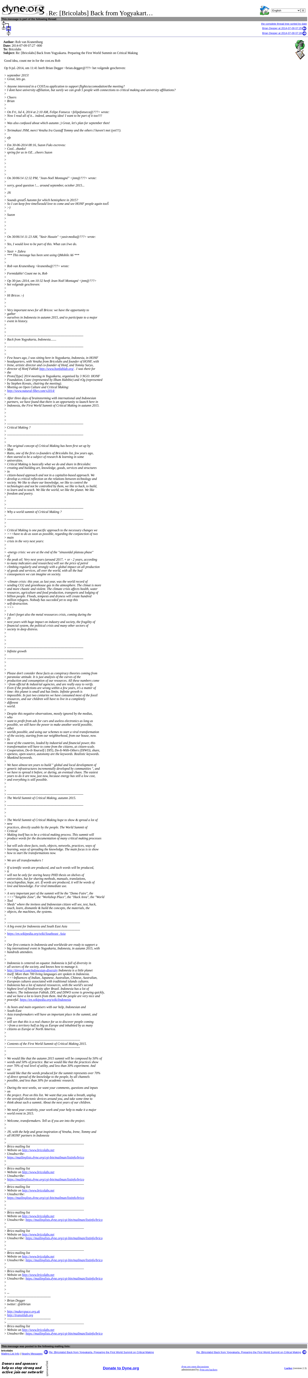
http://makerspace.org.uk (23, 1311)
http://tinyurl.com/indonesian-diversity (32, 970)
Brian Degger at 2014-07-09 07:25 (284, 28)
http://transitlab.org (20, 1315)
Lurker (288, 1368)
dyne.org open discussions (195, 1366)
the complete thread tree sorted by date (284, 23)
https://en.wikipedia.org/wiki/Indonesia (45, 999)
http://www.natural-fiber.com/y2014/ (31, 390)
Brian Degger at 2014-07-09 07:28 (284, 33)
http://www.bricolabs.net (38, 1150)
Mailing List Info (10, 1353)
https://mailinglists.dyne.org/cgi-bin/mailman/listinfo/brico (45, 1157)
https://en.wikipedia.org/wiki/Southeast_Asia (36, 933)
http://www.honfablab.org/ (56, 368)
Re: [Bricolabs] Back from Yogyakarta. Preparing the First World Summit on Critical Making (101, 1352)
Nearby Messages (31, 1353)
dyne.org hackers (208, 1369)
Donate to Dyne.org (121, 1368)
